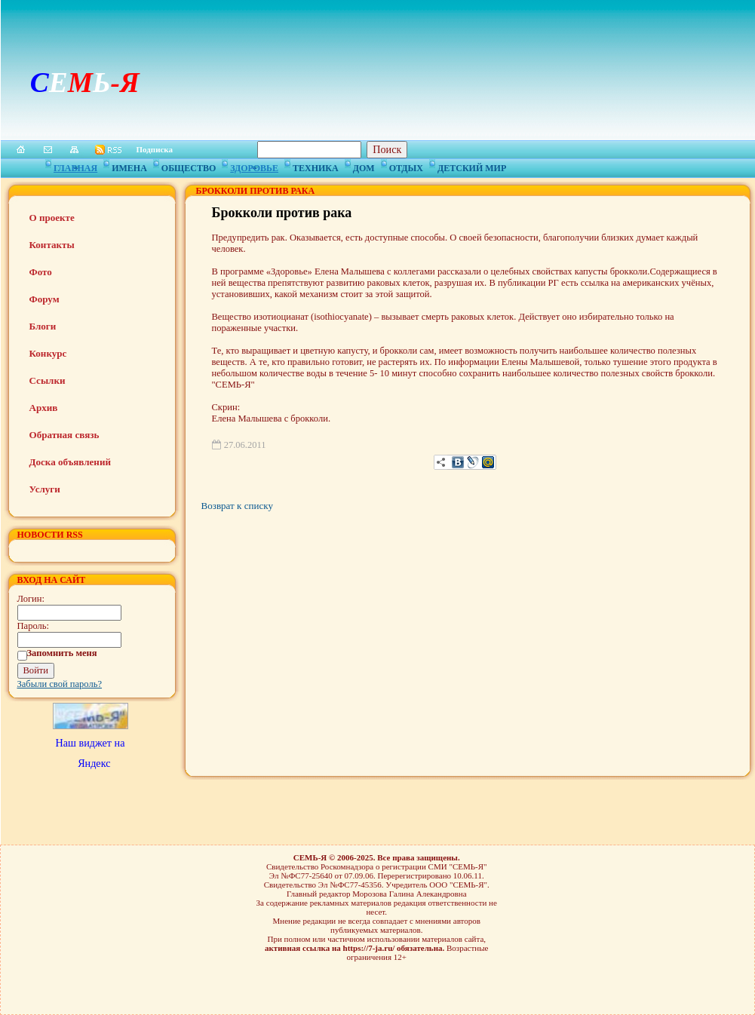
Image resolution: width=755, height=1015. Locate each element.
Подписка (155, 149)
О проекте (52, 217)
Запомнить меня (62, 653)
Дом (364, 166)
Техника (316, 166)
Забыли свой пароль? (60, 684)
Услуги (44, 489)
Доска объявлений (70, 462)
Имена (129, 166)
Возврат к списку (237, 505)
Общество (188, 166)
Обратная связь (64, 434)
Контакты (52, 244)
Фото (40, 272)
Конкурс (48, 353)
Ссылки (47, 380)
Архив (43, 407)
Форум (44, 299)
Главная (75, 166)
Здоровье (254, 166)
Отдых (406, 166)
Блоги (43, 326)
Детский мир (471, 166)
